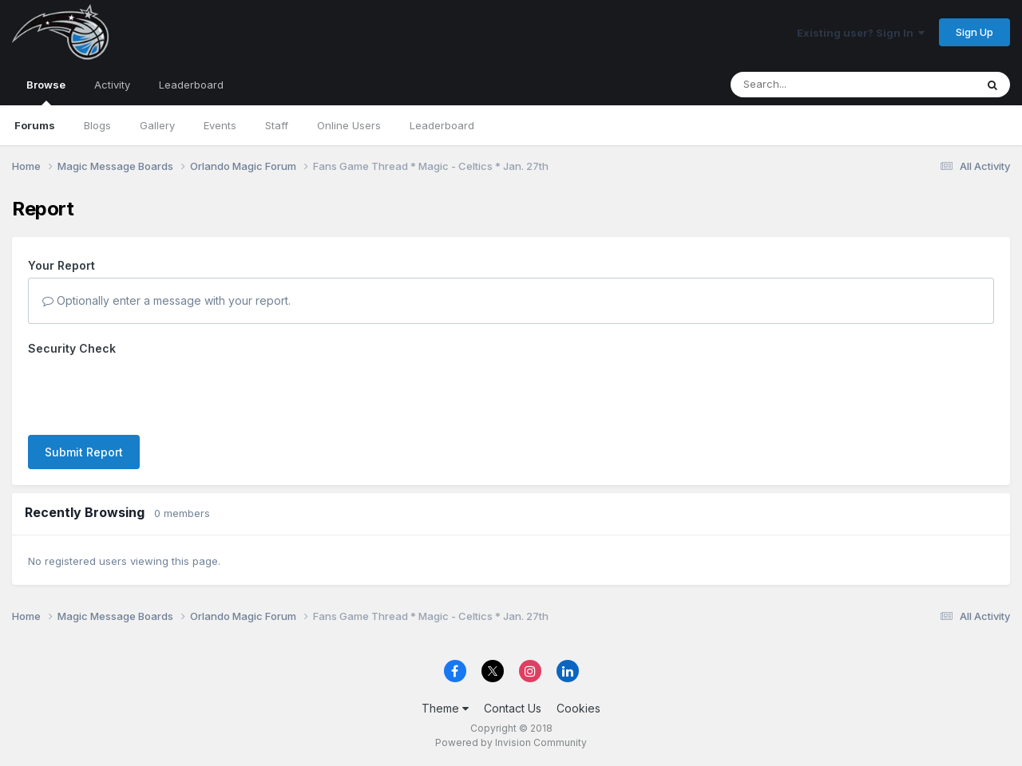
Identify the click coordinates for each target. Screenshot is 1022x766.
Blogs (97, 125)
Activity (112, 84)
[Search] (809, 84)
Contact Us (512, 708)
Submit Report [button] (84, 452)
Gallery (157, 125)
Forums (34, 125)
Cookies (578, 708)
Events (220, 125)
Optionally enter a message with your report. (166, 300)
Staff (276, 125)
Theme (445, 708)
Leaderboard (442, 125)
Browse (45, 91)
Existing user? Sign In (861, 32)
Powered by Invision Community (511, 742)
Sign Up (974, 32)
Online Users (349, 125)
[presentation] (149, 392)
